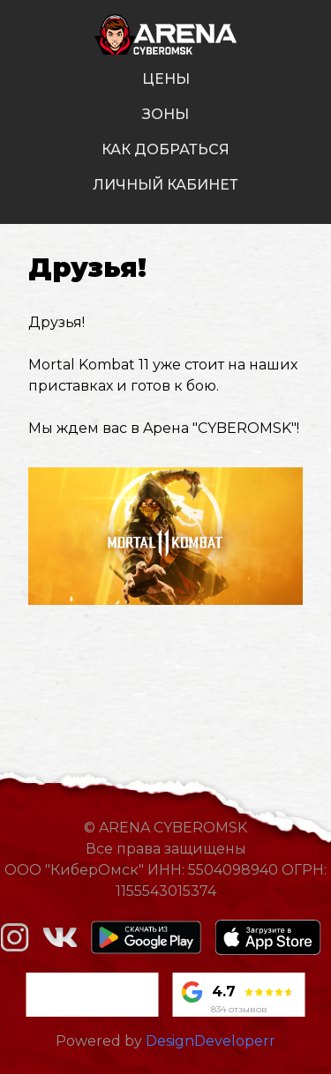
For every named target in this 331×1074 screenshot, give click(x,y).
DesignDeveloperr (210, 1041)
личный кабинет (165, 184)
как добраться (165, 149)
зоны (165, 114)
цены (166, 79)
